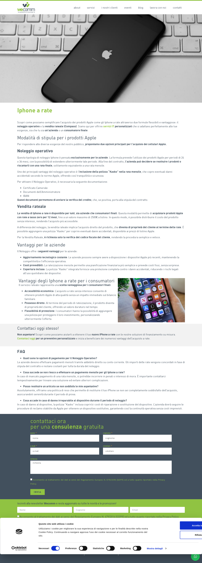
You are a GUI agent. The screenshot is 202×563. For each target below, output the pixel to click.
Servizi (91, 7)
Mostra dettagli (155, 557)
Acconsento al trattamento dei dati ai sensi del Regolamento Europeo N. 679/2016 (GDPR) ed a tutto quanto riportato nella (99, 516)
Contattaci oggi (26, 338)
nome (32, 433)
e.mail (33, 446)
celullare (107, 446)
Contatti (177, 7)
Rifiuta (177, 543)
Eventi (128, 7)
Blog (140, 7)
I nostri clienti (109, 7)
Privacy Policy (170, 516)
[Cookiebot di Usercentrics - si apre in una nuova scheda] (19, 557)
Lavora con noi (158, 7)
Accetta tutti (177, 534)
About (77, 7)
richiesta (33, 459)
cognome (107, 433)
